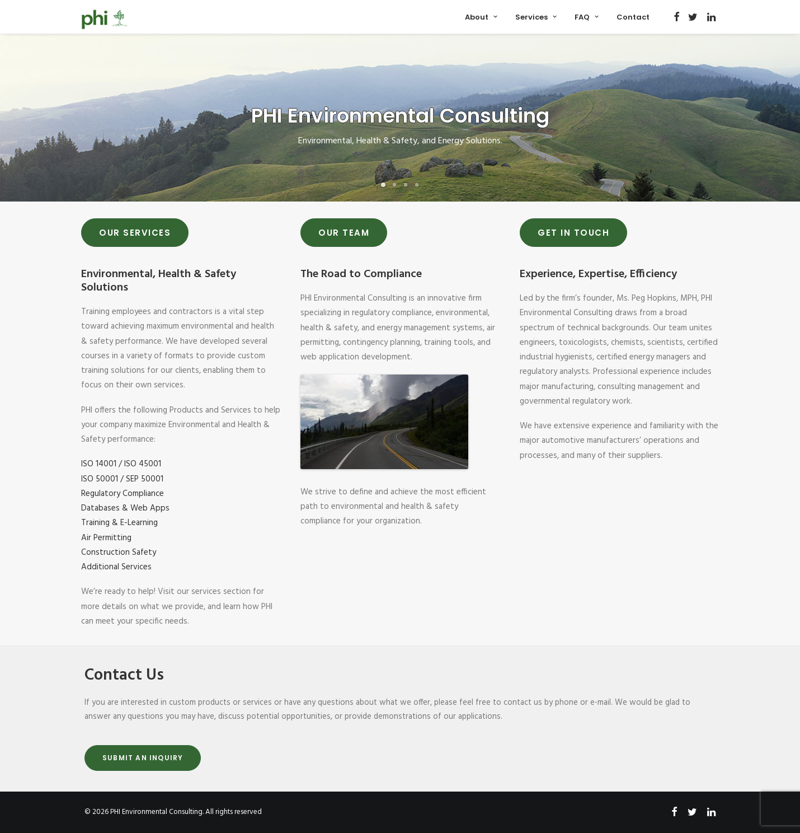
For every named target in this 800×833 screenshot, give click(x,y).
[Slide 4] (416, 184)
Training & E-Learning (119, 523)
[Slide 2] (394, 184)
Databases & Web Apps (125, 508)
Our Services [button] (135, 232)
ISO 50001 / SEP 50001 (122, 479)
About (481, 17)
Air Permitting (106, 538)
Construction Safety (118, 552)
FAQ (587, 17)
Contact (633, 17)
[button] (677, 17)
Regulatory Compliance (122, 493)
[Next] (774, 119)
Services (536, 17)
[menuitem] (481, 17)
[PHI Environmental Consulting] (105, 20)
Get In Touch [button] (573, 232)
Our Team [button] (343, 232)
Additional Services (116, 567)
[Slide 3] (405, 184)
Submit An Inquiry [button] (142, 757)
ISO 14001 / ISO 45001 (121, 464)
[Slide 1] (383, 184)
